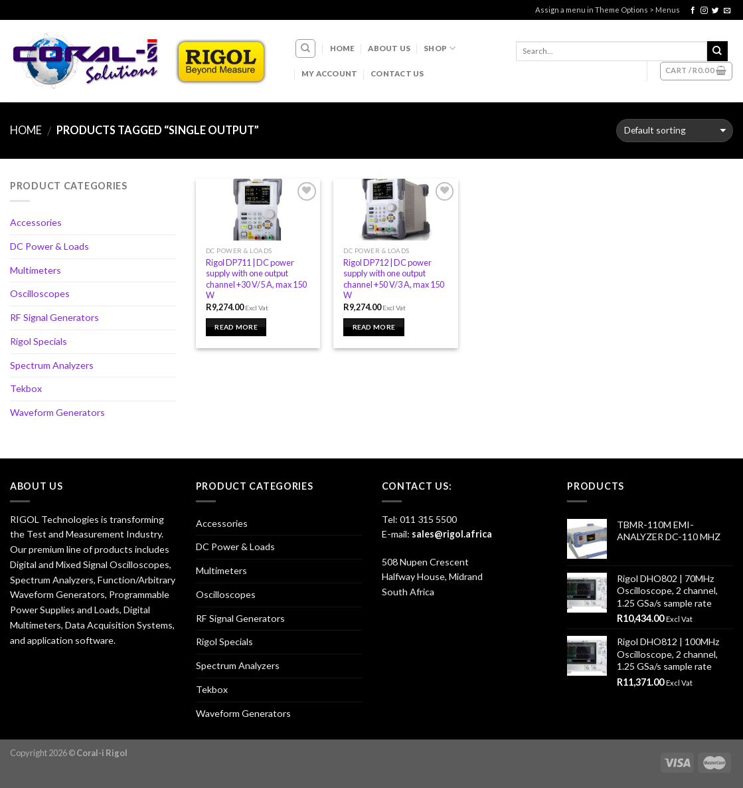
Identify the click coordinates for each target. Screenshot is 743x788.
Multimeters (35, 270)
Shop (439, 48)
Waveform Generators (57, 412)
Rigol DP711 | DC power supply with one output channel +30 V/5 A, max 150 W (256, 279)
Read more (236, 327)
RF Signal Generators (54, 317)
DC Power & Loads (49, 246)
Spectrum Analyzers (52, 365)
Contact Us (397, 73)
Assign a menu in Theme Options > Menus (607, 9)
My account (329, 73)
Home (342, 48)
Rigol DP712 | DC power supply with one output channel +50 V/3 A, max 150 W (393, 279)
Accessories (36, 222)
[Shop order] (674, 130)
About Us (389, 48)
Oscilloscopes (40, 293)
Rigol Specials (38, 341)
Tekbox (26, 388)
